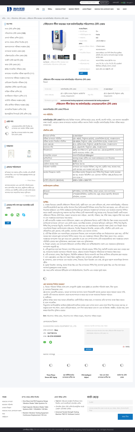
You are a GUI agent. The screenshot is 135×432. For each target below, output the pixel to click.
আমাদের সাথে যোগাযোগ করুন (103, 9)
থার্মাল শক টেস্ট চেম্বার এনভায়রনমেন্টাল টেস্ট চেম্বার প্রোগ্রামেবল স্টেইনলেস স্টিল (122, 376)
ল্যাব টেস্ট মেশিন (11, 29)
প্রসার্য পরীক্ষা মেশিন (12, 38)
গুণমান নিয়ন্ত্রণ (86, 9)
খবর (118, 9)
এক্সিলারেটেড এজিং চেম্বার (14, 56)
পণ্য (43, 9)
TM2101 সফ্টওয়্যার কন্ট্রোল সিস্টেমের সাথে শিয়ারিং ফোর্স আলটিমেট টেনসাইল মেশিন (69, 402)
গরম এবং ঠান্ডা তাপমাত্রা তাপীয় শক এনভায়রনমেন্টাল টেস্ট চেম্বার (104, 376)
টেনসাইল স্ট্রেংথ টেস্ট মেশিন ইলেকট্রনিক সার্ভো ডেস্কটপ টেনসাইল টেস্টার (70, 408)
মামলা (125, 9)
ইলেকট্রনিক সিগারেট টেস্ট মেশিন (16, 114)
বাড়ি (37, 9)
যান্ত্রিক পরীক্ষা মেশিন (12, 91)
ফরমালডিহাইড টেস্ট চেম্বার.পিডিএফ (56, 109)
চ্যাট (81, 73)
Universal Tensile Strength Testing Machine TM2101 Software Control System (67, 413)
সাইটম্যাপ (5, 417)
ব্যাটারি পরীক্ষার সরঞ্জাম (13, 100)
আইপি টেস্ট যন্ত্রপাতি (12, 60)
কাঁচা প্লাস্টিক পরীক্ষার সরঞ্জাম (15, 105)
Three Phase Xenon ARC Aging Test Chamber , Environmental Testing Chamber (51, 376)
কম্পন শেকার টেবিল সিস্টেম (14, 42)
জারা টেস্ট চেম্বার (11, 65)
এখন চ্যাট (116, 2)
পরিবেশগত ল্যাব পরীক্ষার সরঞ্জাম (73, 316)
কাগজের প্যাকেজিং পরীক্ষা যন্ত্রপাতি (17, 73)
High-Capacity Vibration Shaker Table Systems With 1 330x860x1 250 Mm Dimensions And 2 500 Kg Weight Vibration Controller (35, 408)
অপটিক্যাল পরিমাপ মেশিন (14, 96)
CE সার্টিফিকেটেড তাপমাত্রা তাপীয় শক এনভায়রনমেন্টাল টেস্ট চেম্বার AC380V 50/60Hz (68, 376)
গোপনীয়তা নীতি (28, 430)
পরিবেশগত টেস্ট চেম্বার (18, 18)
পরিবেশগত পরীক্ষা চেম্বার (54, 316)
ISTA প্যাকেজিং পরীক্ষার (13, 69)
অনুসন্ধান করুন (104, 2)
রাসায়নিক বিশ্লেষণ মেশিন (13, 109)
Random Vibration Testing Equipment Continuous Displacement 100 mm (35, 414)
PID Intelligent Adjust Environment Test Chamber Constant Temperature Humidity (86, 376)
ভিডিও (50, 9)
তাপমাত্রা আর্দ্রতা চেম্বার (13, 51)
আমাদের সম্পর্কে (60, 9)
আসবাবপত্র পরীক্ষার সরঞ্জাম (15, 78)
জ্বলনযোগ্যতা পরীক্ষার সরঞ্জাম (15, 47)
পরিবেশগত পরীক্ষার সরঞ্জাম (92, 316)
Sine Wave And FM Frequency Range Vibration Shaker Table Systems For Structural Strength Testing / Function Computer (36, 402)
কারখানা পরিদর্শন (74, 9)
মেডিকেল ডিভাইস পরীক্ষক (14, 82)
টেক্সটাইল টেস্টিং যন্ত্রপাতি (14, 87)
